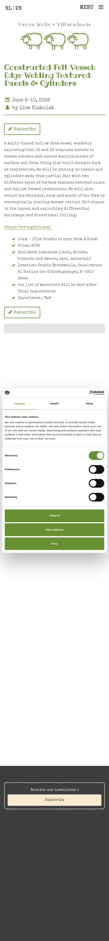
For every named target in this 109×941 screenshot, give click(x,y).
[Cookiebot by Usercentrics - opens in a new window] (80, 393)
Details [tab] (54, 403)
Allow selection (54, 529)
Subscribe (22, 129)
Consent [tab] (19, 403)
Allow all (54, 515)
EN (18, 8)
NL (8, 8)
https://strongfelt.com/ (28, 227)
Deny (54, 543)
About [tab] (89, 403)
